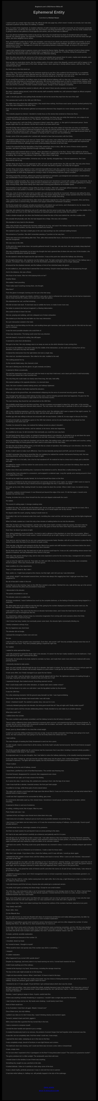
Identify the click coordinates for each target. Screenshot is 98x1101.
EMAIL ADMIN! (49, 1087)
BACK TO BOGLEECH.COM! (49, 1091)
